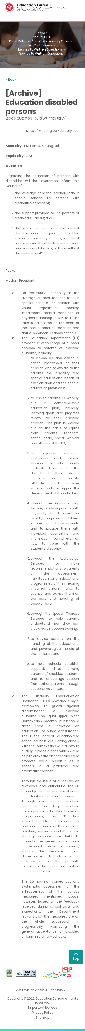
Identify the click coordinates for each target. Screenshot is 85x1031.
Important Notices (42, 1007)
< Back (11, 79)
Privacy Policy (42, 1012)
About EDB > (41, 37)
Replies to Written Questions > (41, 49)
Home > (41, 33)
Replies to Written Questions (41, 53)
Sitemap (42, 1017)
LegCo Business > (41, 45)
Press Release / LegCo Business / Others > (41, 41)
